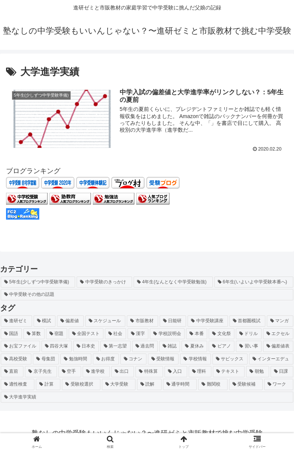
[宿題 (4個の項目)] (56, 333)
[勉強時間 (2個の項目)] (75, 358)
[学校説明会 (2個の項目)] (167, 333)
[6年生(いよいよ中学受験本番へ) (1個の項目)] (253, 281)
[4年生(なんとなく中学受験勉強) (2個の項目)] (173, 281)
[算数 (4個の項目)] (34, 333)
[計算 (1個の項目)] (48, 384)
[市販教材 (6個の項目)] (142, 321)
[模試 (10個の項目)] (45, 321)
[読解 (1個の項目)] (149, 384)
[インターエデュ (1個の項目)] (271, 358)
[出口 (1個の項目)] (122, 371)
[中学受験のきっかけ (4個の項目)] (104, 281)
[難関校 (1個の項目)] (212, 384)
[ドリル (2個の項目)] (249, 333)
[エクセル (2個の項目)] (278, 333)
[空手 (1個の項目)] (69, 371)
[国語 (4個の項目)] (11, 333)
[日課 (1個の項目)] (282, 371)
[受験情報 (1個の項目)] (163, 358)
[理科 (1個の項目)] (200, 371)
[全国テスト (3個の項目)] (86, 333)
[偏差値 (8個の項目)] (70, 321)
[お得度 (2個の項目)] (106, 358)
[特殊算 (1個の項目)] (149, 371)
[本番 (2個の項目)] (196, 333)
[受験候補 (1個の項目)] (246, 384)
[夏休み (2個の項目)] (194, 346)
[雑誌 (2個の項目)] (169, 346)
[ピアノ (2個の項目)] (221, 346)
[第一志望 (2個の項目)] (115, 346)
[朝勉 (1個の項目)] (257, 371)
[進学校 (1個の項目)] (96, 371)
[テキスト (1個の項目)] (229, 371)
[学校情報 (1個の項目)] (195, 358)
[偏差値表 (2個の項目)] (278, 346)
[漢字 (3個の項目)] (138, 333)
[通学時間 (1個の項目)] (180, 384)
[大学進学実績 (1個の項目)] (147, 397)
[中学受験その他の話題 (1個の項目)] (147, 294)
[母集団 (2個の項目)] (46, 358)
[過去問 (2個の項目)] (145, 346)
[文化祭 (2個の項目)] (221, 333)
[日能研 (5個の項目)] (173, 321)
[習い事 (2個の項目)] (249, 346)
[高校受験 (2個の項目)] (16, 358)
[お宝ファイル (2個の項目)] (20, 346)
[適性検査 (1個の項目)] (17, 384)
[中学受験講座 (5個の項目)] (208, 321)
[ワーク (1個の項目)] (278, 384)
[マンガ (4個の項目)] (280, 321)
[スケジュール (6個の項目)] (105, 321)
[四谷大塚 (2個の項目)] (57, 346)
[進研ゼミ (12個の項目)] (16, 321)
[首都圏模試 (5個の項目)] (247, 321)
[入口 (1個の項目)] (176, 371)
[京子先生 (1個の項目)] (41, 371)
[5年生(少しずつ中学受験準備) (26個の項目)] (38, 281)
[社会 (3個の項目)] (115, 333)
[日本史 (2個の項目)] (86, 346)
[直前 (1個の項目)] (12, 371)
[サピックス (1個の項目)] (230, 358)
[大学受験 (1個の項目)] (118, 384)
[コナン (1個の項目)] (133, 358)
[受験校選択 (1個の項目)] (81, 384)
